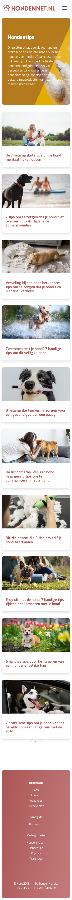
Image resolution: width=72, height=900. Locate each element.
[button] (65, 8)
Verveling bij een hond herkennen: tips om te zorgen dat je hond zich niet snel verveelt (33, 287)
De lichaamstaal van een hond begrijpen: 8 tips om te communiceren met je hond (30, 476)
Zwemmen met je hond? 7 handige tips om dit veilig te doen (33, 351)
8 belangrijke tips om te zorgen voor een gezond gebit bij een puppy (36, 412)
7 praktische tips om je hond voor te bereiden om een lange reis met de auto (35, 727)
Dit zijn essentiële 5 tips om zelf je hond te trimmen (34, 540)
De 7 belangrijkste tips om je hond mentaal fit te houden (33, 157)
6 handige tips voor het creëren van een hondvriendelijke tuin (35, 663)
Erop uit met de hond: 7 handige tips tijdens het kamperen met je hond (35, 601)
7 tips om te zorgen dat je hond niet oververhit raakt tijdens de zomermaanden (35, 221)
